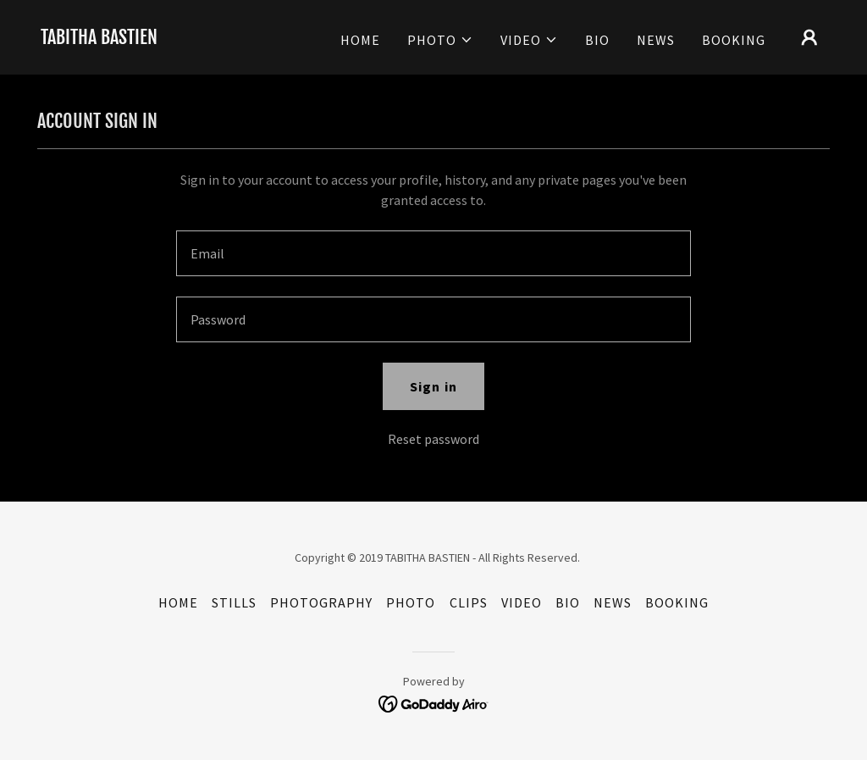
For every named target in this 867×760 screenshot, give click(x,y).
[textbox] (433, 253)
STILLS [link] (234, 602)
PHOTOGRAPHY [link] (321, 602)
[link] (99, 39)
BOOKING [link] (733, 39)
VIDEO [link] (521, 602)
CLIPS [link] (469, 602)
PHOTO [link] (410, 602)
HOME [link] (360, 39)
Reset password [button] (433, 438)
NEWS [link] (656, 39)
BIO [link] (597, 39)
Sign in (433, 386)
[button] (440, 40)
